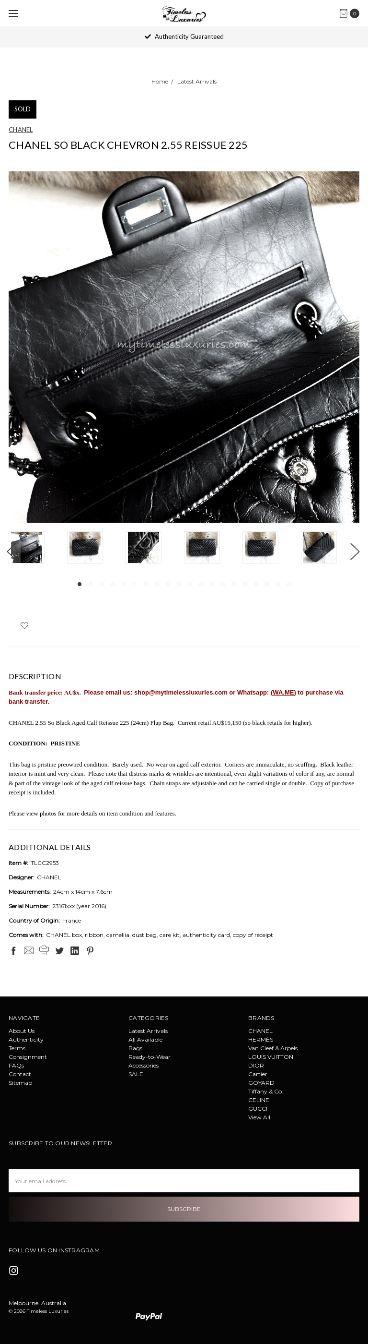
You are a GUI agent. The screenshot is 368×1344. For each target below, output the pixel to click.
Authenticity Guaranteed (184, 36)
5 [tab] (124, 584)
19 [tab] (278, 584)
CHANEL (260, 1030)
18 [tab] (267, 584)
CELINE (258, 1100)
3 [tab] (102, 584)
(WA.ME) (283, 692)
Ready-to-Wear (149, 1056)
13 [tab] (212, 584)
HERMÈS (260, 1039)
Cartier (257, 1074)
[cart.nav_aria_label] (351, 13)
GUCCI (257, 1108)
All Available (145, 1039)
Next (354, 551)
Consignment (28, 1056)
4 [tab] (113, 584)
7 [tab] (146, 584)
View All (259, 1117)
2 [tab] (90, 584)
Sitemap (20, 1082)
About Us (21, 1030)
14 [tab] (223, 584)
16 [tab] (245, 584)
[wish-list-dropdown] (24, 625)
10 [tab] (179, 584)
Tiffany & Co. (265, 1091)
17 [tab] (256, 584)
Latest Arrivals (148, 1030)
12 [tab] (201, 584)
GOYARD (261, 1082)
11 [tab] (190, 584)
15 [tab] (234, 584)
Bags (135, 1048)
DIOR (256, 1065)
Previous (11, 551)
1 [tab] (79, 584)
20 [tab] (289, 584)
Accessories (143, 1065)
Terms (17, 1048)
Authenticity (26, 1039)
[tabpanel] (38, 548)
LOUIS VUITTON (270, 1056)
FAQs (16, 1065)
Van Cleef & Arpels (273, 1048)
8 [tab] (157, 584)
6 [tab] (135, 584)
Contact (20, 1074)
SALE (135, 1074)
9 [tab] (168, 584)
